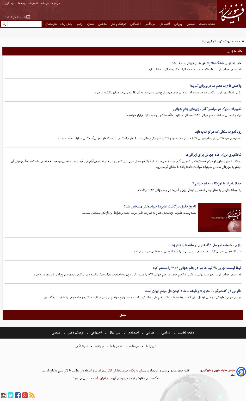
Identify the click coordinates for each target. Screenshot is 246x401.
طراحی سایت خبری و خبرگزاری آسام (217, 372)
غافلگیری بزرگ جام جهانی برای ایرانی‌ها (213, 155)
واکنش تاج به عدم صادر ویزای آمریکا (215, 86)
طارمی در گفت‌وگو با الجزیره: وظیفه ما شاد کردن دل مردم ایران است (193, 291)
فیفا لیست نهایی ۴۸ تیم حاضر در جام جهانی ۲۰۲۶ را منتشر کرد (197, 268)
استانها (90, 24)
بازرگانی (210, 31)
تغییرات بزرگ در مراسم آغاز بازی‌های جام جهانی (207, 109)
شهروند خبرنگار (192, 31)
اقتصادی (165, 24)
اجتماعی (135, 24)
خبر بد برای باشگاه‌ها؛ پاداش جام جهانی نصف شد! (205, 63)
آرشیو (80, 24)
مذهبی (102, 24)
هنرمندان (51, 24)
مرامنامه (45, 3)
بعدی (123, 315)
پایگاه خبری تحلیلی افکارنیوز (118, 370)
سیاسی (190, 24)
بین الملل (150, 24)
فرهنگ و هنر (119, 24)
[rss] (32, 395)
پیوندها (21, 3)
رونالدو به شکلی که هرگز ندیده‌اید (218, 132)
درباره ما (55, 3)
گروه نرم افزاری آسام (104, 378)
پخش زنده (66, 24)
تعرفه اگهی (10, 3)
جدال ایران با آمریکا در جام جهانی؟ (216, 183)
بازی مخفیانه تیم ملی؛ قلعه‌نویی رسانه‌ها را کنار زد (206, 245)
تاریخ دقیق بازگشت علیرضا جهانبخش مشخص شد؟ (160, 206)
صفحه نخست (207, 24)
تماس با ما (33, 3)
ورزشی (178, 24)
